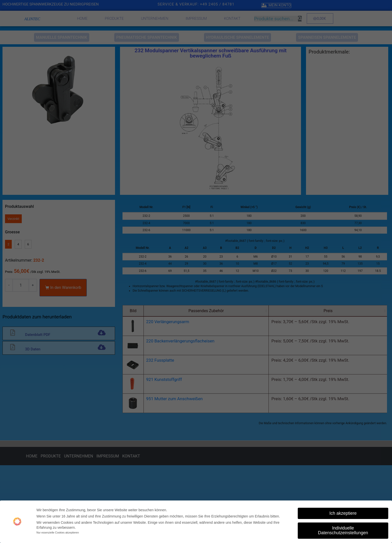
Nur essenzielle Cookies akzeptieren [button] (57, 532)
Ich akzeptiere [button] (343, 513)
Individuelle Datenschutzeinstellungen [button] (343, 530)
